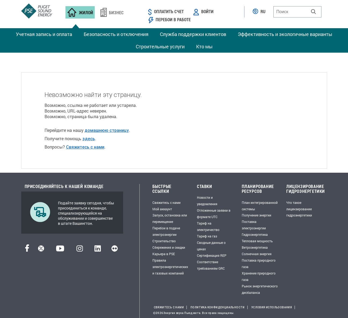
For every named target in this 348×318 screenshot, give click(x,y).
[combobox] (297, 11)
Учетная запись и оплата (44, 34)
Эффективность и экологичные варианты (285, 34)
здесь (88, 138)
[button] (313, 11)
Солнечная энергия (257, 254)
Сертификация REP (211, 255)
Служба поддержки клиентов (193, 34)
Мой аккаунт (162, 209)
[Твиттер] (41, 250)
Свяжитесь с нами (85, 147)
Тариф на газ (207, 236)
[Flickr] (114, 250)
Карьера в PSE (163, 254)
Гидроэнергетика (255, 234)
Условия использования (271, 307)
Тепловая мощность (257, 241)
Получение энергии (256, 215)
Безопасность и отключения (116, 34)
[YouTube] (60, 250)
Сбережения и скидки (168, 247)
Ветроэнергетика (255, 247)
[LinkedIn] (97, 250)
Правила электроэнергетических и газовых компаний (170, 266)
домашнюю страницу (107, 130)
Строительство (164, 241)
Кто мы (204, 46)
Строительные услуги (160, 46)
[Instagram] (79, 250)
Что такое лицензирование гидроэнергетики (299, 209)
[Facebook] (27, 250)
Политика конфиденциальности (218, 307)
